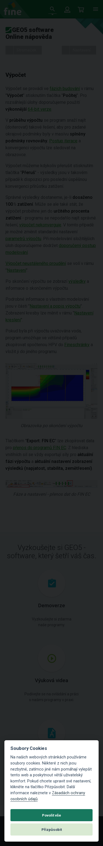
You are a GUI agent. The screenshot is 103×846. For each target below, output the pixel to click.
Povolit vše (51, 815)
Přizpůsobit (51, 829)
